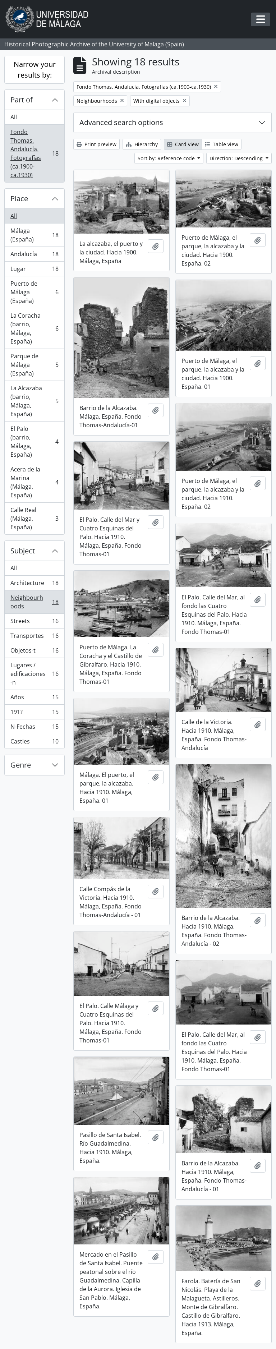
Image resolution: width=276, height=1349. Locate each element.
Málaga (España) (34, 235)
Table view (221, 144)
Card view (183, 144)
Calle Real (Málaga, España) (34, 518)
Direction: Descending (237, 158)
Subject (22, 551)
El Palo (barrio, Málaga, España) (34, 442)
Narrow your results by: (35, 69)
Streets (34, 623)
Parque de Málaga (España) (34, 364)
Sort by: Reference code (167, 158)
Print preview (96, 144)
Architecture (34, 584)
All (13, 117)
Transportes (34, 637)
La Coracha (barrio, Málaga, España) (34, 328)
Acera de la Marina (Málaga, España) (34, 482)
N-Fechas (34, 728)
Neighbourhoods (34, 602)
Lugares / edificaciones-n (34, 673)
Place (19, 198)
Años (34, 699)
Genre (20, 765)
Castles (34, 743)
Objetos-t (34, 652)
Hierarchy (142, 144)
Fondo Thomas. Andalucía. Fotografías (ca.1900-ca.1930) (34, 153)
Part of (21, 100)
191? (34, 713)
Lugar (34, 270)
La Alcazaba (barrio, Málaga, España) (34, 401)
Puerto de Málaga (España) (34, 292)
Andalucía (34, 256)
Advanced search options (121, 122)
